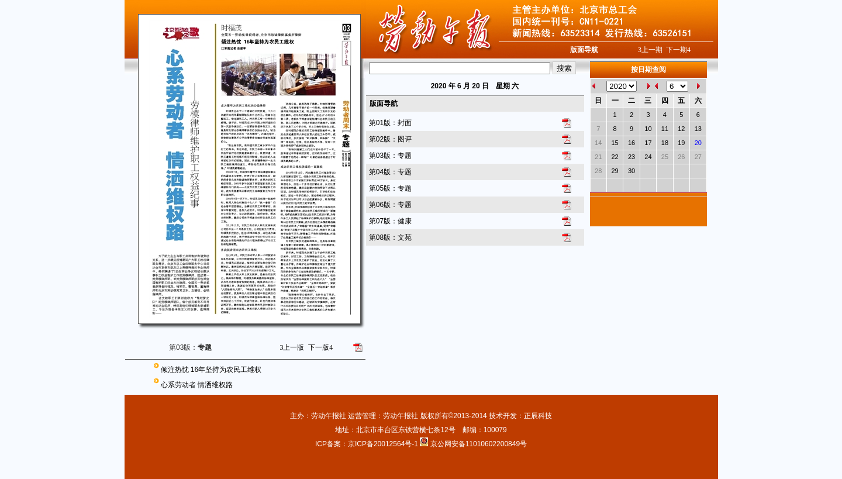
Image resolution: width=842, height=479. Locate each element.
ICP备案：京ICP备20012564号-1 (367, 444)
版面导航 (584, 50)
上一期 (650, 50)
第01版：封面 (390, 123)
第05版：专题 (390, 188)
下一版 (320, 347)
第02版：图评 (390, 139)
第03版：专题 (390, 155)
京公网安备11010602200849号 (478, 444)
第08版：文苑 (390, 237)
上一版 (291, 347)
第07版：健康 (390, 221)
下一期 (678, 50)
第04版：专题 (390, 172)
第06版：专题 (390, 205)
